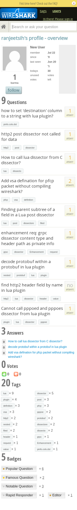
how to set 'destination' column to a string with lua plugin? (31, 113)
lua (5, 171)
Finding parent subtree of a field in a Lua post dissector (28, 212)
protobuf (21, 275)
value (55, 298)
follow (14, 90)
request (53, 252)
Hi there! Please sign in (58, 19)
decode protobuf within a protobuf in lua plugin (26, 264)
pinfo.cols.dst (10, 124)
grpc (5, 252)
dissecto (17, 171)
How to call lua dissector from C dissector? (31, 159)
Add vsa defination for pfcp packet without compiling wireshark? (27, 186)
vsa (16, 200)
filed (42, 223)
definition (28, 200)
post (17, 147)
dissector (29, 147)
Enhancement (37, 252)
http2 (5, 147)
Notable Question (18, 486)
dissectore (28, 223)
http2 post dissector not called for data (30, 136)
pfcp (5, 200)
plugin (44, 275)
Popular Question (18, 469)
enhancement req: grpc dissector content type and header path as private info (27, 238)
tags (43, 11)
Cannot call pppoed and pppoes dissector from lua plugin (32, 310)
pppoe (44, 322)
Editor (55, 495)
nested (6, 275)
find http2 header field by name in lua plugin (32, 287)
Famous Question (18, 478)
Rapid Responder (18, 495)
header (43, 298)
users (56, 11)
